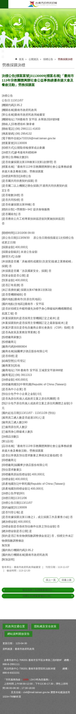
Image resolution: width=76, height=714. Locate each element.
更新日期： (9, 643)
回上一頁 (51, 580)
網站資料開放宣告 (18, 633)
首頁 (21, 59)
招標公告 (48, 59)
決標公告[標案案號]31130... (38, 596)
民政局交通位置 (15, 626)
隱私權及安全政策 (45, 626)
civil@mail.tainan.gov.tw (36, 692)
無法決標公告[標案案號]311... (38, 590)
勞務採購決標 (65, 59)
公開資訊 (33, 59)
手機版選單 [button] (4, 4)
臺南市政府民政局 (42, 4)
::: (3, 51)
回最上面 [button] (66, 580)
